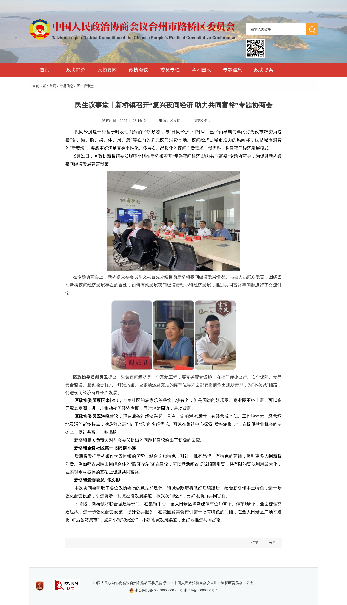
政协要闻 (107, 69)
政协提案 (264, 69)
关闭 (272, 542)
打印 (254, 542)
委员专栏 (170, 69)
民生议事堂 (85, 86)
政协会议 (138, 69)
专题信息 (232, 69)
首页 (44, 69)
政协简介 (76, 69)
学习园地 (201, 69)
